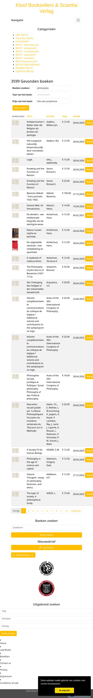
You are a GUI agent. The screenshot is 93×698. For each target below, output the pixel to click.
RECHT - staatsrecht (26, 54)
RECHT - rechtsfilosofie (27, 51)
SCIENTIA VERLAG (25, 71)
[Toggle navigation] (78, 20)
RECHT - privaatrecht (26, 48)
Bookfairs (5, 656)
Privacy (3, 669)
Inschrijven (46, 547)
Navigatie (17, 20)
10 (66, 510)
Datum (76, 116)
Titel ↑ (30, 116)
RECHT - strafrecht (25, 58)
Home (3, 643)
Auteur (50, 116)
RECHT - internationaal (27, 44)
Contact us (5, 663)
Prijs (64, 116)
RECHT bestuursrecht (26, 61)
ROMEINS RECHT (24, 68)
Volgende (76, 510)
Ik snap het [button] (64, 690)
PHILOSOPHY (22, 41)
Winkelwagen (23, 554)
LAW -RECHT (22, 34)
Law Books (5, 649)
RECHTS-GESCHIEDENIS (28, 64)
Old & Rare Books (25, 38)
